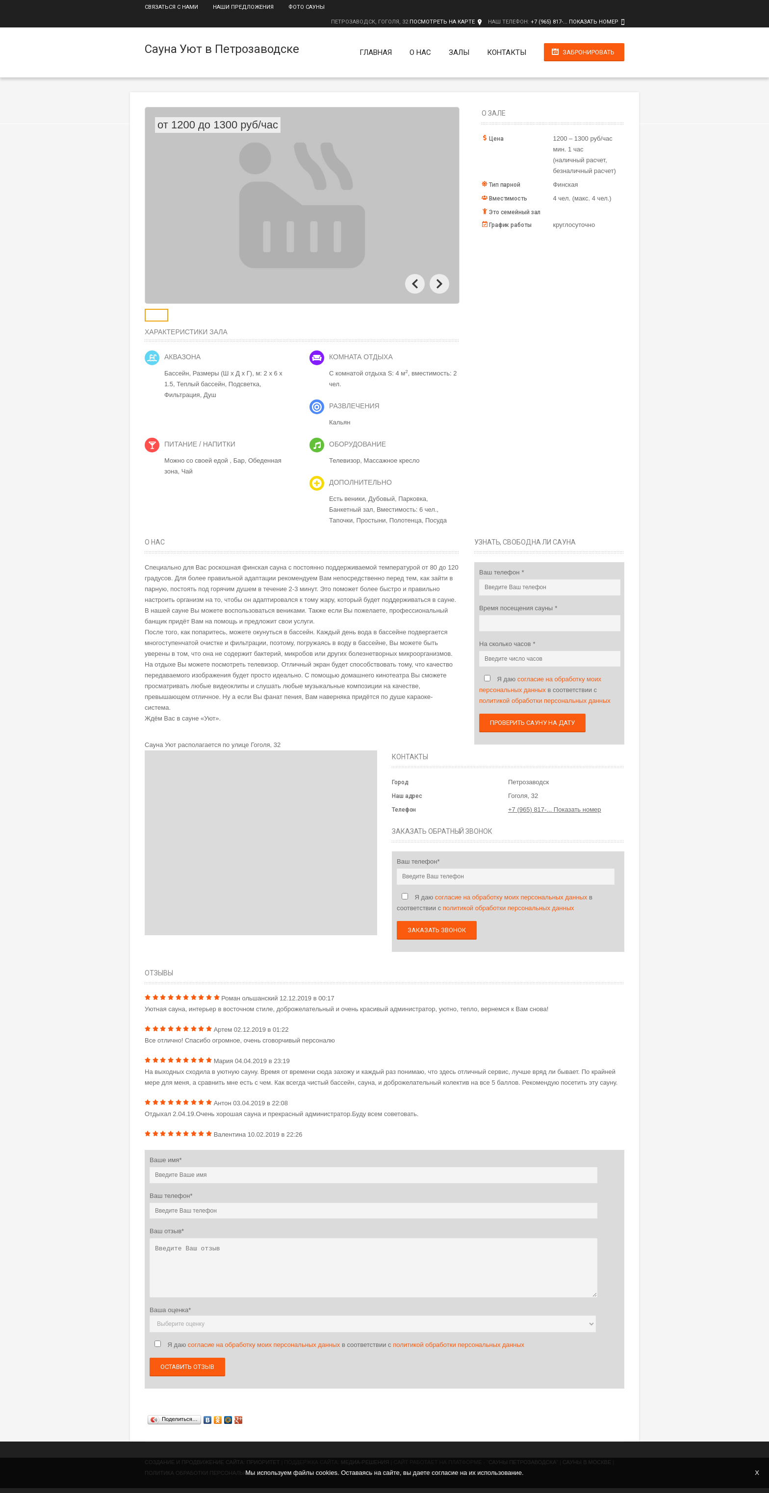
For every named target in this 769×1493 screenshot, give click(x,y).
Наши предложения (243, 7)
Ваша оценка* (170, 1310)
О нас (420, 52)
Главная (375, 52)
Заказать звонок (437, 930)
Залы (459, 52)
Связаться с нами (171, 7)
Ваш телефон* (418, 861)
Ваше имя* (165, 1160)
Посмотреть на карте (442, 22)
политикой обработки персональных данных (545, 700)
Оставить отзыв (187, 1366)
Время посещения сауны (517, 608)
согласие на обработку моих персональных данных (511, 897)
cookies (326, 1472)
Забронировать (589, 52)
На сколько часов (506, 643)
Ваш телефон (500, 572)
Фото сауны (306, 7)
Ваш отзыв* (167, 1231)
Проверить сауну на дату (532, 722)
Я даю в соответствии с (545, 689)
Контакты (506, 52)
